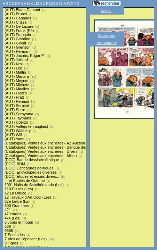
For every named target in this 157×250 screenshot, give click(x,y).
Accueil (106, 11)
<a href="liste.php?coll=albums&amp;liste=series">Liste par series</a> (44, 123)
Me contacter (106, 43)
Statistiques (107, 35)
